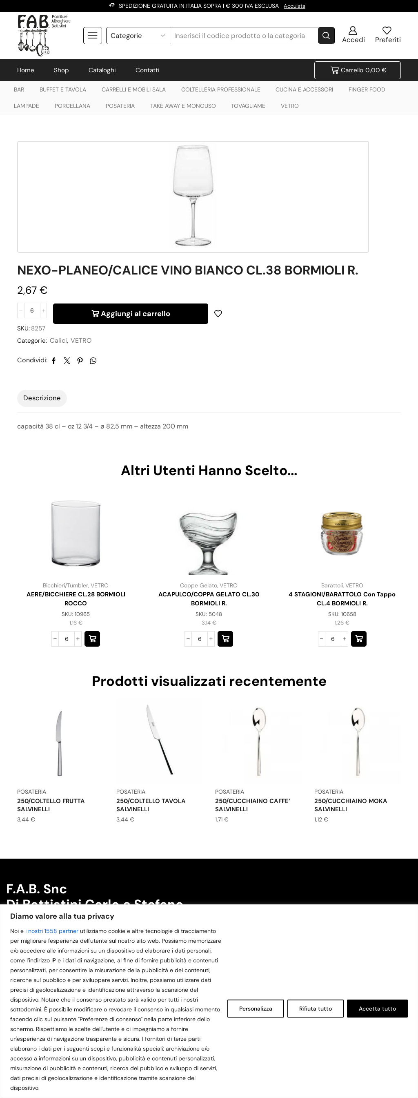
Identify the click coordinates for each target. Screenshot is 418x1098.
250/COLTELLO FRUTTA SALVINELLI (54, 712)
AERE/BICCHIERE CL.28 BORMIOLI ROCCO (75, 504)
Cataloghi (102, 70)
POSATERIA (120, 105)
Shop (61, 70)
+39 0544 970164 (236, 895)
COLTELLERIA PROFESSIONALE (220, 89)
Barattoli (331, 490)
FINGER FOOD (367, 89)
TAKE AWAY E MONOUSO (183, 105)
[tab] (42, 303)
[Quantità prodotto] (230, 214)
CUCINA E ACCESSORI (304, 89)
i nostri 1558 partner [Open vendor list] (51, 931)
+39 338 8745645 (236, 847)
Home (25, 70)
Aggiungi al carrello (333, 214)
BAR (19, 89)
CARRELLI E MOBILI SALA (134, 89)
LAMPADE (26, 105)
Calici (258, 245)
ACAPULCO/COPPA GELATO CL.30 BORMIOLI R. (209, 504)
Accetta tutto (377, 1008)
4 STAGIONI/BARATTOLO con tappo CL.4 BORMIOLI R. (342, 504)
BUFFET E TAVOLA (63, 89)
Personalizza (255, 1008)
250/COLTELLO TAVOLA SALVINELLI (153, 712)
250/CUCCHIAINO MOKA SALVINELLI (353, 712)
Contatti (148, 70)
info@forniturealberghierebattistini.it (66, 884)
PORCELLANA (72, 105)
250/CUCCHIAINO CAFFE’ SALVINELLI (255, 712)
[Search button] (326, 35)
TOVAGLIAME (248, 105)
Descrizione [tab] (42, 303)
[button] (92, 546)
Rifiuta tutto (315, 1008)
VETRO (290, 105)
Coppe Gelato (198, 490)
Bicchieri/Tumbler (65, 490)
